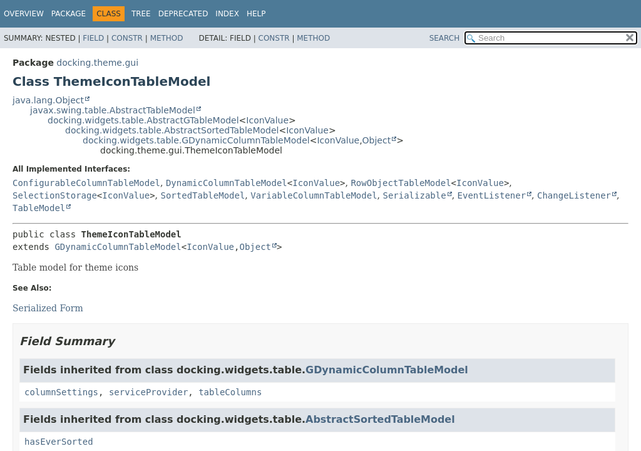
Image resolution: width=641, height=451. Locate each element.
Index (227, 13)
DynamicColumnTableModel (226, 183)
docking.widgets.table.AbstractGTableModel (143, 120)
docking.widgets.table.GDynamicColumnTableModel (196, 140)
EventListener (492, 195)
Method (166, 38)
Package (68, 13)
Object (376, 140)
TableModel (39, 208)
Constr (127, 38)
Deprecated (183, 13)
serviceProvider (148, 392)
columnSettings (61, 392)
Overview (24, 13)
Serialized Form (48, 308)
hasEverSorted (58, 442)
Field (93, 38)
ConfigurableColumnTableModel (86, 183)
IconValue (267, 120)
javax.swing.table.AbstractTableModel (112, 110)
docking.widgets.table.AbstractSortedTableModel (172, 130)
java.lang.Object (48, 100)
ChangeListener (574, 195)
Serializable (414, 195)
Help (256, 13)
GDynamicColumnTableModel (117, 247)
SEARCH (444, 38)
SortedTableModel (203, 195)
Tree (141, 13)
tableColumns (230, 392)
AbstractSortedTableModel (380, 419)
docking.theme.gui (97, 63)
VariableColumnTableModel (313, 195)
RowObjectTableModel (401, 183)
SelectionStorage (55, 195)
